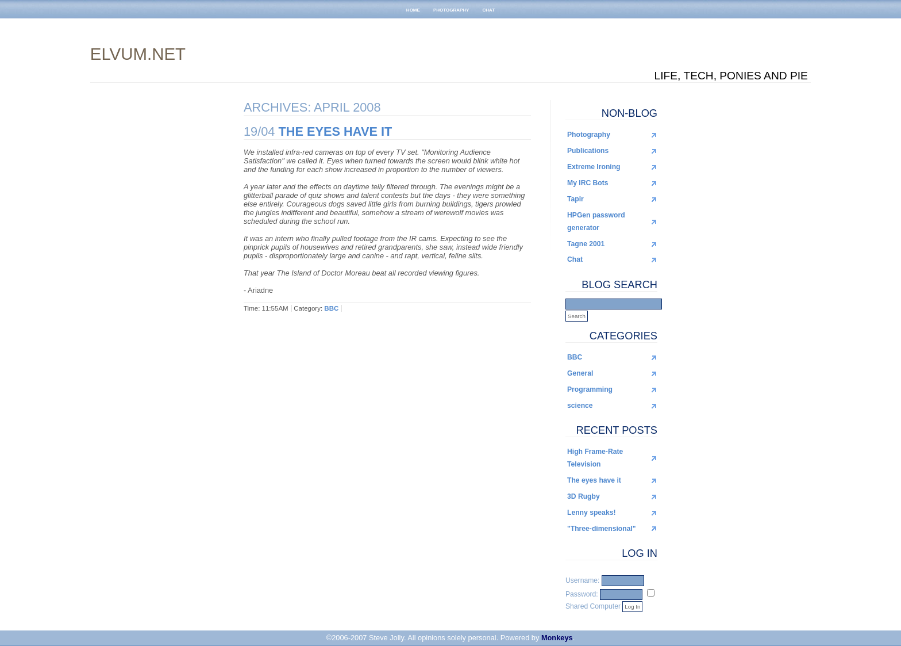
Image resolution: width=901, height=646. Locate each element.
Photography (588, 135)
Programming (590, 389)
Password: (581, 594)
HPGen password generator (596, 221)
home (413, 9)
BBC (574, 357)
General (580, 373)
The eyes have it (594, 480)
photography (451, 9)
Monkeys (557, 637)
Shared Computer (593, 606)
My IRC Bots (588, 183)
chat (489, 9)
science (580, 406)
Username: (582, 580)
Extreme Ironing (594, 167)
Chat (575, 259)
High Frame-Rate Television (595, 458)
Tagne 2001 (585, 244)
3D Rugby (583, 496)
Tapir (575, 199)
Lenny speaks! (591, 513)
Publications (588, 151)
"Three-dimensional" (601, 529)
